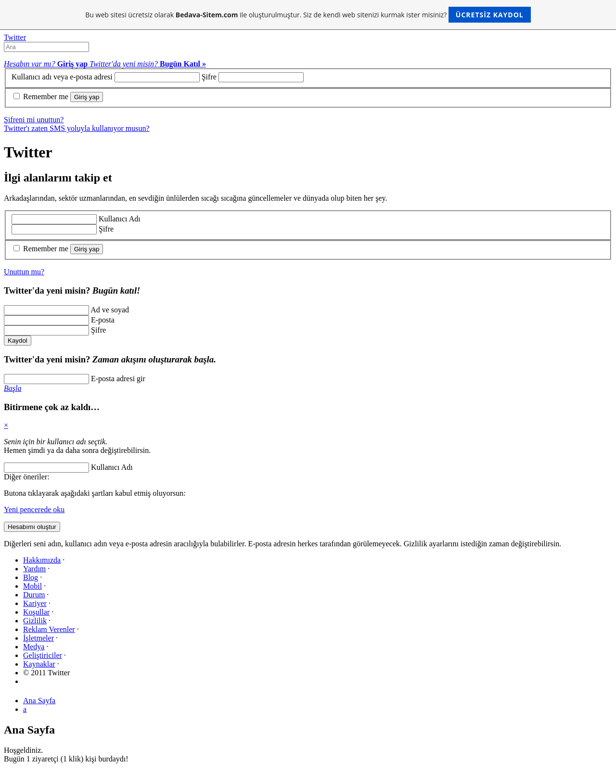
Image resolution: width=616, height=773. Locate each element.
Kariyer (35, 603)
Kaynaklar (39, 664)
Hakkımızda (42, 560)
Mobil (32, 586)
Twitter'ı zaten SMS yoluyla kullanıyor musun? (77, 128)
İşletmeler (38, 638)
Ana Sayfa (39, 700)
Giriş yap (87, 97)
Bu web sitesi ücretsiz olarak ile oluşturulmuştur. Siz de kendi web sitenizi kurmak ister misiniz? (307, 15)
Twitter (15, 37)
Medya (33, 647)
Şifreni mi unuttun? (34, 120)
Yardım (34, 569)
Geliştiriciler (42, 655)
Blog (30, 577)
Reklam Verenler (49, 629)
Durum (34, 595)
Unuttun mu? (24, 272)
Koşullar (36, 612)
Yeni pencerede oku (34, 509)
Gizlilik (35, 621)
